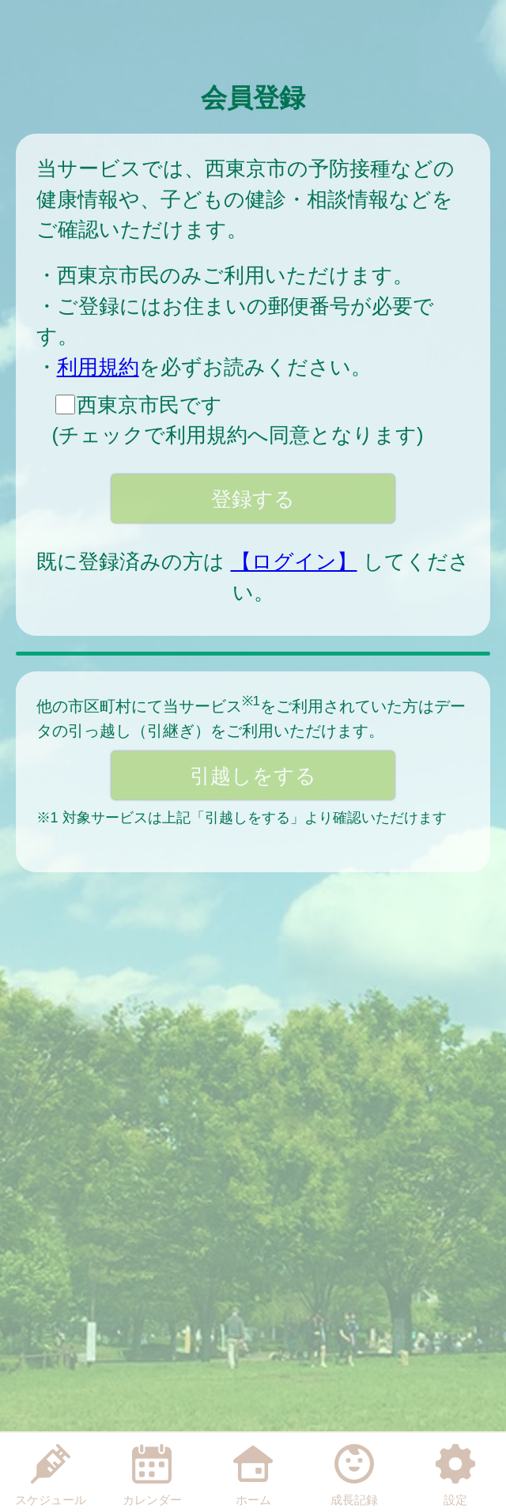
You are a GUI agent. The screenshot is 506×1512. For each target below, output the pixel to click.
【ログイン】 (294, 561)
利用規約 (98, 367)
